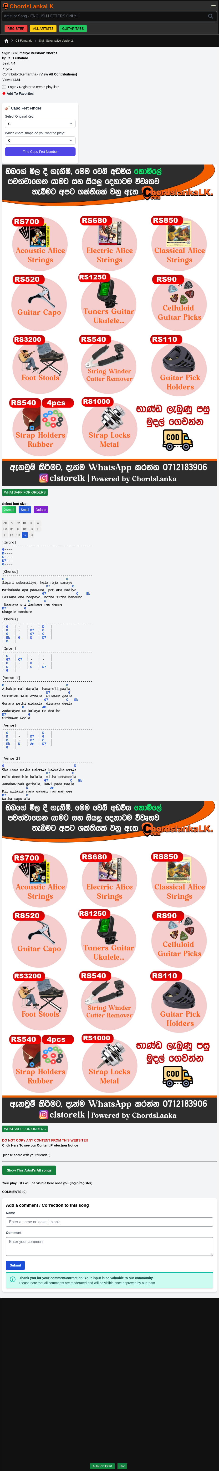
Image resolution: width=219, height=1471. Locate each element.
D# (24, 529)
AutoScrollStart (102, 1466)
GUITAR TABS (73, 28)
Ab (5, 522)
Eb (31, 529)
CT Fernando (23, 40)
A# (18, 522)
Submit (15, 1265)
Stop (122, 1466)
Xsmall (9, 510)
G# (31, 535)
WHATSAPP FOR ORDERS (25, 492)
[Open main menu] (213, 5)
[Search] (210, 16)
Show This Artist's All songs (29, 1170)
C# (5, 529)
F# (11, 535)
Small (25, 510)
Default (41, 510)
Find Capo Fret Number (40, 152)
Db (11, 529)
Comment (13, 1233)
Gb (18, 535)
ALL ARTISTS (43, 28)
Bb (24, 522)
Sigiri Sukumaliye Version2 (56, 40)
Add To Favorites (18, 93)
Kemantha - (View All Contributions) (48, 74)
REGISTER (16, 28)
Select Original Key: (19, 116)
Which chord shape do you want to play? (35, 133)
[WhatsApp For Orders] (26, 492)
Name (10, 1213)
